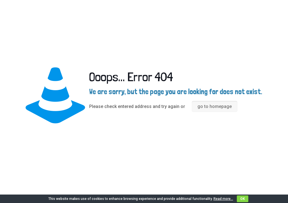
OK (242, 199)
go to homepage (214, 106)
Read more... (223, 199)
